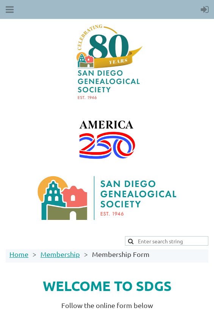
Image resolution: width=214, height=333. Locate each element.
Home (18, 254)
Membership (60, 254)
